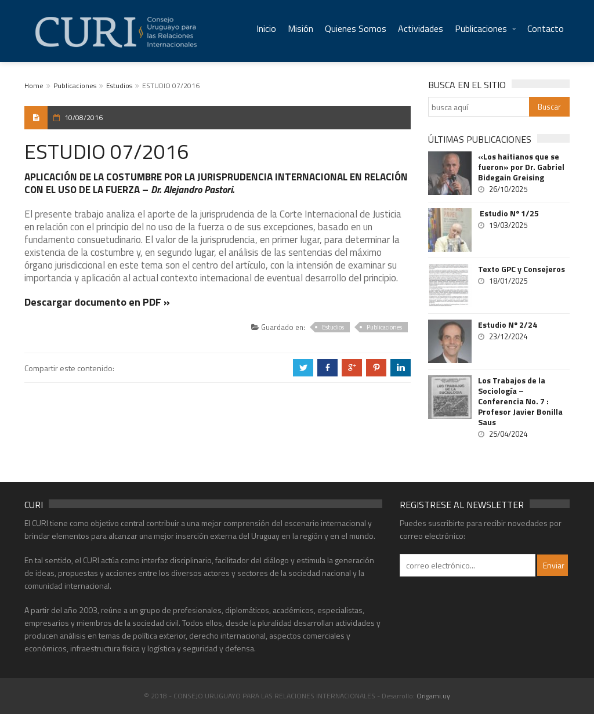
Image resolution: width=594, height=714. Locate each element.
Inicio (266, 28)
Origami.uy (433, 695)
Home (34, 85)
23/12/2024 (508, 336)
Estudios (119, 85)
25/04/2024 (508, 434)
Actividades (420, 28)
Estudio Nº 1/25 (508, 213)
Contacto (545, 28)
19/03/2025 (508, 225)
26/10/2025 (508, 189)
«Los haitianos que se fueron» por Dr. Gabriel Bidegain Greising (521, 167)
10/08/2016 (83, 117)
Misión (300, 28)
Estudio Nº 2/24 (507, 325)
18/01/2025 (508, 281)
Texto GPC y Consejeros (521, 269)
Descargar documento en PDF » (97, 302)
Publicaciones (481, 28)
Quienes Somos (355, 28)
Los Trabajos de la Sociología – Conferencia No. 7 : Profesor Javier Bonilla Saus (520, 401)
